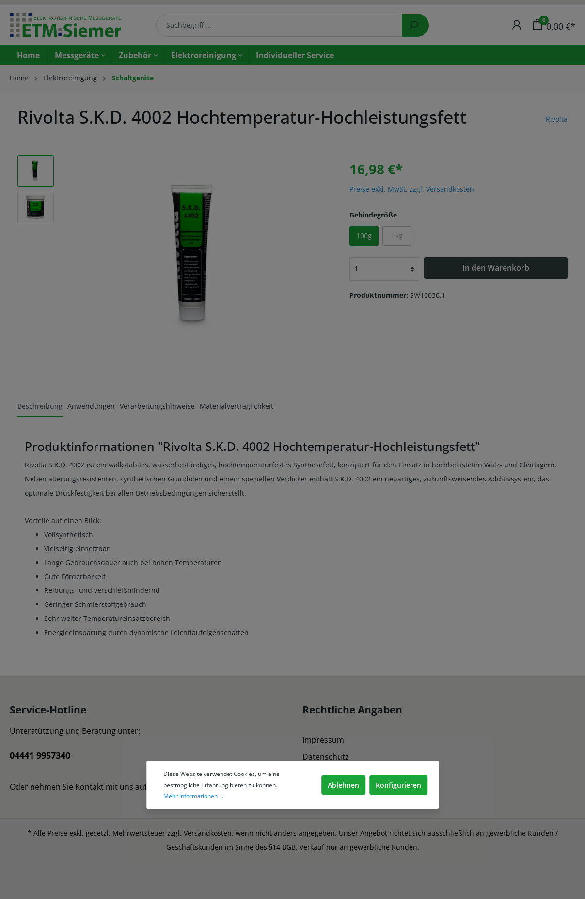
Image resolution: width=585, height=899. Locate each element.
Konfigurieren (398, 785)
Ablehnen (343, 785)
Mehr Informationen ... (193, 796)
